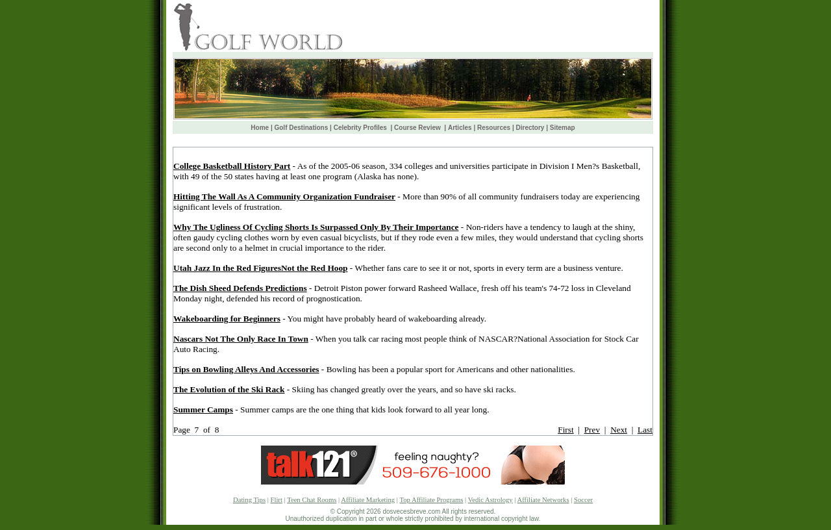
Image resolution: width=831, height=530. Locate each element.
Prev (592, 430)
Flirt (276, 499)
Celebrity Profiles (361, 127)
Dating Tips (249, 499)
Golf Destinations (301, 127)
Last (645, 430)
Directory (530, 127)
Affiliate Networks (543, 499)
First (565, 430)
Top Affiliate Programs (431, 499)
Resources (493, 127)
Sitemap (562, 127)
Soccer (583, 499)
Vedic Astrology (490, 499)
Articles (460, 127)
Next (618, 430)
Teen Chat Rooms (311, 499)
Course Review (418, 127)
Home (260, 127)
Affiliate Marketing (368, 499)
